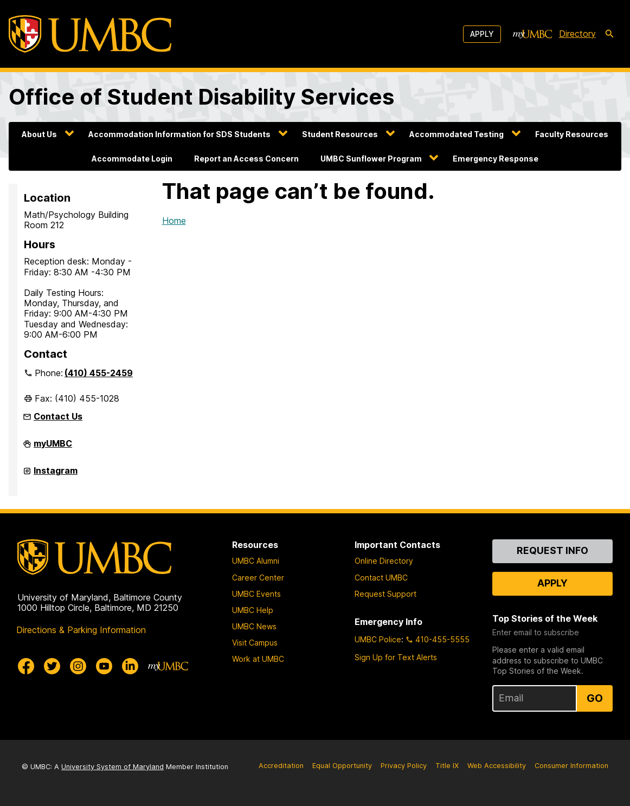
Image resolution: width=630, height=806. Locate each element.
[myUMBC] (532, 34)
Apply (482, 33)
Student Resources (340, 134)
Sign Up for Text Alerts (396, 657)
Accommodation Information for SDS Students (179, 134)
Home (174, 220)
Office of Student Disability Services (201, 96)
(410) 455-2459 (99, 372)
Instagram (56, 475)
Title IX (447, 766)
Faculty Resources (571, 134)
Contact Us (58, 416)
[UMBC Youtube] (104, 666)
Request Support (385, 593)
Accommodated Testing (456, 134)
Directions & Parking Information (81, 629)
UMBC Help (252, 610)
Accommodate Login (132, 158)
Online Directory (384, 560)
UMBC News (254, 626)
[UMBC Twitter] (52, 666)
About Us (39, 134)
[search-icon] (609, 34)
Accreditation (281, 766)
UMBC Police (378, 639)
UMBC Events (256, 593)
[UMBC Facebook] (26, 666)
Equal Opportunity (342, 766)
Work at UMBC (258, 658)
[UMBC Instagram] (78, 666)
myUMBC (53, 448)
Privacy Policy (404, 766)
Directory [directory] (577, 33)
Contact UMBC (381, 577)
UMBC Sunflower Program (371, 158)
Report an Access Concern (246, 158)
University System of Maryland (112, 767)
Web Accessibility (496, 766)
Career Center (258, 577)
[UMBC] (90, 34)
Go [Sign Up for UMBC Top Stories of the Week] (595, 698)
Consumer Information (571, 766)
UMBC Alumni (255, 560)
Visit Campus (255, 642)
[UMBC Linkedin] (130, 666)
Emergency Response (495, 158)
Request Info (552, 550)
